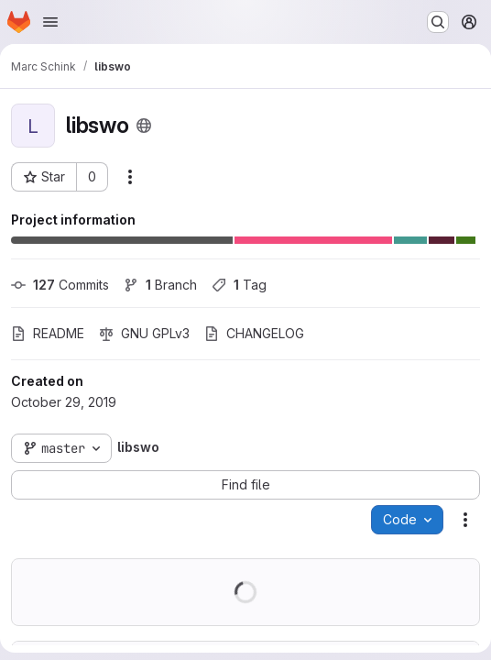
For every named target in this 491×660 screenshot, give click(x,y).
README (47, 333)
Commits (60, 284)
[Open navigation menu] (50, 22)
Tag (239, 284)
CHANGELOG (254, 333)
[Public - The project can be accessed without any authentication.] (143, 125)
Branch (160, 284)
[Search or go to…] (438, 22)
